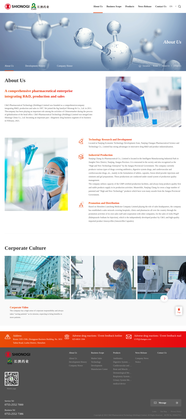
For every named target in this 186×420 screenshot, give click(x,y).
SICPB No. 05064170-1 (172, 416)
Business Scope (114, 6)
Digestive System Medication (125, 363)
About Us (98, 6)
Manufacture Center (99, 370)
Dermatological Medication (124, 374)
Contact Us (160, 6)
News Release (144, 6)
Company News (142, 359)
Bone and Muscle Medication (125, 370)
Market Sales (96, 359)
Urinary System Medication (124, 381)
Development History (35, 66)
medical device (119, 385)
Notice (138, 363)
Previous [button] (154, 299)
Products (129, 6)
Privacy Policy (176, 413)
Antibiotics (117, 359)
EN (171, 6)
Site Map (163, 413)
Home (155, 66)
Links (154, 413)
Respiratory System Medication (126, 377)
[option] (38, 291)
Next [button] (164, 299)
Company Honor (65, 66)
